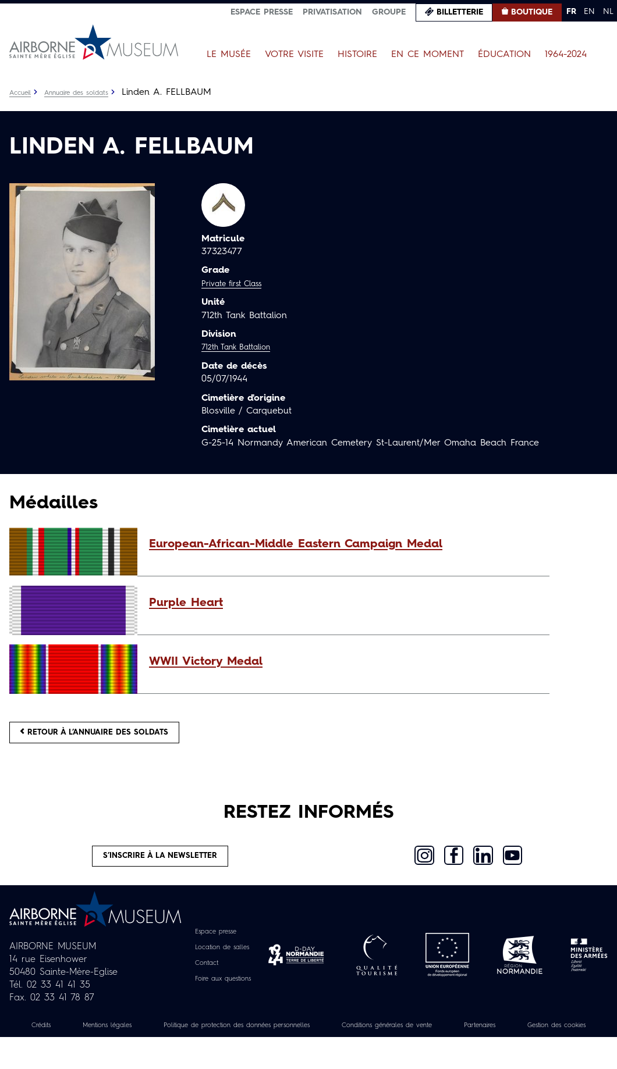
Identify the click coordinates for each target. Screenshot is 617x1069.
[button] (343, 544)
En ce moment (427, 54)
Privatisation (332, 12)
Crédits (39, 1044)
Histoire (357, 54)
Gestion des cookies (308, 1057)
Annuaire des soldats (90, 92)
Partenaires (569, 1044)
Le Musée (229, 54)
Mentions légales (116, 1044)
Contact (201, 982)
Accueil (23, 92)
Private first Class (238, 283)
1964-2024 (566, 54)
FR (571, 12)
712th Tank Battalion (244, 347)
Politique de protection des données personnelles (274, 1044)
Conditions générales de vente (458, 1044)
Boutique (531, 12)
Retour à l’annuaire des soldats (117, 737)
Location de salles (221, 966)
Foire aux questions (223, 997)
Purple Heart (186, 603)
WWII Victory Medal (206, 662)
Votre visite (294, 54)
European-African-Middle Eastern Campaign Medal (295, 544)
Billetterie (460, 12)
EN (589, 12)
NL (608, 12)
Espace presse (262, 12)
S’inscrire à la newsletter (160, 870)
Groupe (389, 12)
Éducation (504, 54)
